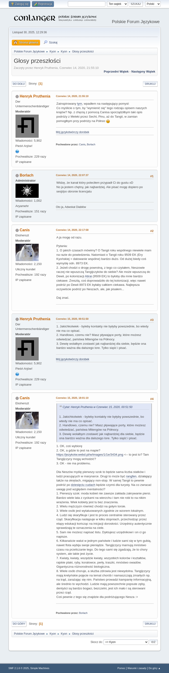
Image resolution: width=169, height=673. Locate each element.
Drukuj (150, 83)
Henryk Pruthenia (35, 96)
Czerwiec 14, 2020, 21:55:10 (72, 96)
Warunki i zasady (137, 668)
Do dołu (19, 83)
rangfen (131, 476)
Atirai (88, 276)
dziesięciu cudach (83, 485)
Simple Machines (39, 668)
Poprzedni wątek (116, 71)
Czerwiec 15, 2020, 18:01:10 (72, 397)
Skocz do (96, 642)
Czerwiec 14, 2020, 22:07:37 (72, 175)
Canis (82, 144)
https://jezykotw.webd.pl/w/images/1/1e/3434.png (89, 454)
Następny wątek (143, 71)
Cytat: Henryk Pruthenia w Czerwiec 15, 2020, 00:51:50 (97, 407)
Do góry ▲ (154, 668)
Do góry (19, 623)
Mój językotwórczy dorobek (72, 132)
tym (79, 103)
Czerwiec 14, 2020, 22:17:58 (72, 229)
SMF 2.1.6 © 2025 (19, 668)
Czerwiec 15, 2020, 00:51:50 (72, 318)
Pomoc (121, 668)
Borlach (91, 144)
